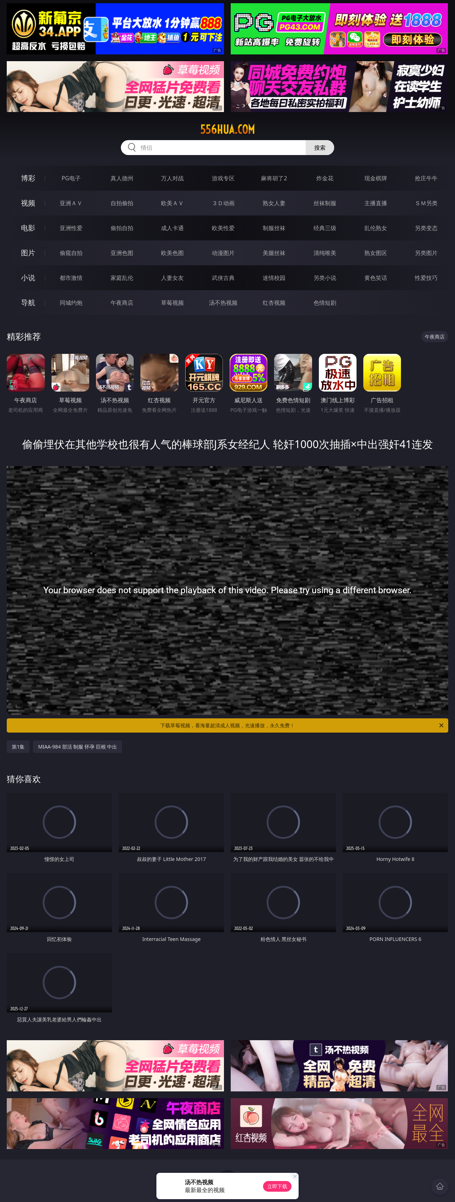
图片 (28, 252)
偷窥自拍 (71, 253)
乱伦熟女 (375, 228)
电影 (28, 228)
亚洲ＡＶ (71, 203)
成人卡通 (172, 228)
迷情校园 (274, 278)
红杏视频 (274, 303)
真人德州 (122, 178)
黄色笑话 (375, 278)
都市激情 (71, 278)
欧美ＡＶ (172, 203)
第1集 (18, 746)
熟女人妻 (274, 203)
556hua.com (227, 129)
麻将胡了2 (274, 178)
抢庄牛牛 (426, 178)
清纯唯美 (325, 253)
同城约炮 (71, 303)
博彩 (28, 178)
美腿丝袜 (274, 253)
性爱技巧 (426, 278)
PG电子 (70, 178)
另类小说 (325, 278)
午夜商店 (122, 303)
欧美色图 (172, 253)
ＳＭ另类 (426, 203)
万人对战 (172, 178)
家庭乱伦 (122, 278)
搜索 (320, 147)
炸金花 (324, 178)
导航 (28, 302)
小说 (28, 277)
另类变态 (426, 228)
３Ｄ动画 (223, 203)
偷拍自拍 (122, 228)
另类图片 (426, 253)
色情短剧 (325, 303)
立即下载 (277, 1186)
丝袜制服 (325, 203)
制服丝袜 (274, 228)
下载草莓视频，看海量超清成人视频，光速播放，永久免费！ (302, 725)
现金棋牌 (375, 178)
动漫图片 (223, 253)
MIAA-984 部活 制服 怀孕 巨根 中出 (77, 746)
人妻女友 (172, 278)
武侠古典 (223, 278)
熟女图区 (375, 253)
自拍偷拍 (122, 203)
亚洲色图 (122, 253)
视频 (28, 203)
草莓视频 (172, 303)
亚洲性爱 (71, 228)
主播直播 (375, 203)
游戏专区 (223, 178)
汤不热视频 (223, 303)
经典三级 (325, 228)
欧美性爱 (223, 228)
